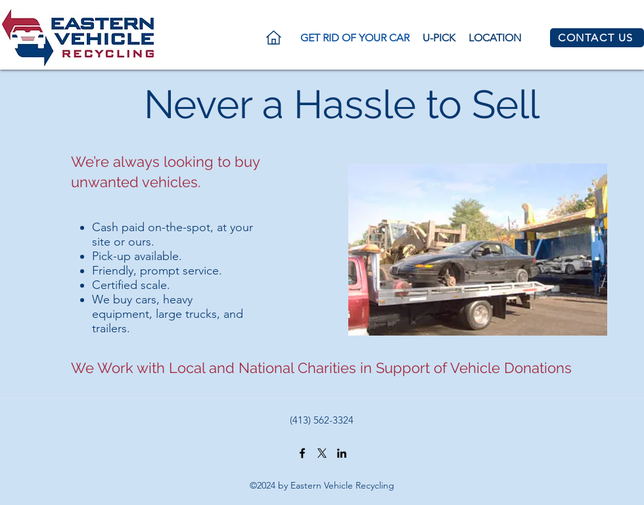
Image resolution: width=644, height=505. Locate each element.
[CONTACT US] (597, 37)
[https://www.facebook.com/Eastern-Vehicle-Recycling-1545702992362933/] (302, 453)
